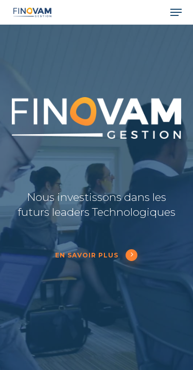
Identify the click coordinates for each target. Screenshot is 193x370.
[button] (176, 12)
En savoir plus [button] (96, 255)
